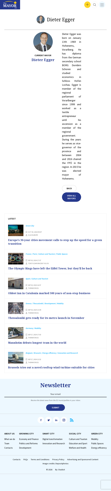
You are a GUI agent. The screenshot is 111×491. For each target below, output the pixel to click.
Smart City (48, 433)
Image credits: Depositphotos (56, 463)
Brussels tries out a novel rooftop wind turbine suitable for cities (53, 367)
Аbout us (9, 433)
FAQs (25, 459)
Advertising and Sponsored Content (82, 459)
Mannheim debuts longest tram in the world (39, 342)
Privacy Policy (58, 459)
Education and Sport (78, 443)
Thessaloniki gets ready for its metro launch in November (48, 317)
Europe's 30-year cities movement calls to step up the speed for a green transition (52, 241)
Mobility (94, 439)
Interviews (7, 6)
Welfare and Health (77, 447)
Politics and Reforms (28, 443)
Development (25, 447)
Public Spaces (97, 443)
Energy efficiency (99, 447)
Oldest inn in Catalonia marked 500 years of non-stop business (51, 293)
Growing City (26, 433)
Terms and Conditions (40, 459)
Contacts (8, 447)
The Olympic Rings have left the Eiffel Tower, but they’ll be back (52, 268)
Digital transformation (52, 439)
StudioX (61, 469)
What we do (9, 439)
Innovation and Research (53, 443)
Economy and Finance (29, 439)
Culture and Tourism (78, 439)
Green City (97, 433)
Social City (75, 433)
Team (6, 443)
